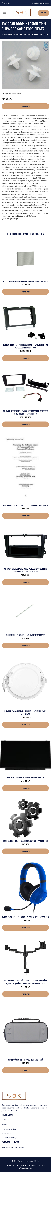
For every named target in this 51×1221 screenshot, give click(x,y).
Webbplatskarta (25, 1168)
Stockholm (7, 3)
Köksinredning (9, 1133)
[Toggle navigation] (4, 13)
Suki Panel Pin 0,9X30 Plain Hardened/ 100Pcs (25, 635)
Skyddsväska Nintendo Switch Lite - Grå (25, 1059)
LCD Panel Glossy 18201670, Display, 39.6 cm (25, 777)
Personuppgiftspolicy (36, 1165)
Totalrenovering (10, 1138)
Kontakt (16, 1165)
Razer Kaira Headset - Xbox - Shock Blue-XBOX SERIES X (25, 917)
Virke (14, 93)
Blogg (9, 1165)
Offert (43, 13)
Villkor (23, 1165)
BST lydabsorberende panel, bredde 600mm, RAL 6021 (25, 281)
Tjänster (6, 1120)
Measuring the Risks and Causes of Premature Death (25, 505)
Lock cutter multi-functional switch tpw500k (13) (25, 841)
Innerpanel (21, 93)
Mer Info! (26, 106)
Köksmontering (9, 1129)
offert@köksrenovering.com (40, 3)
